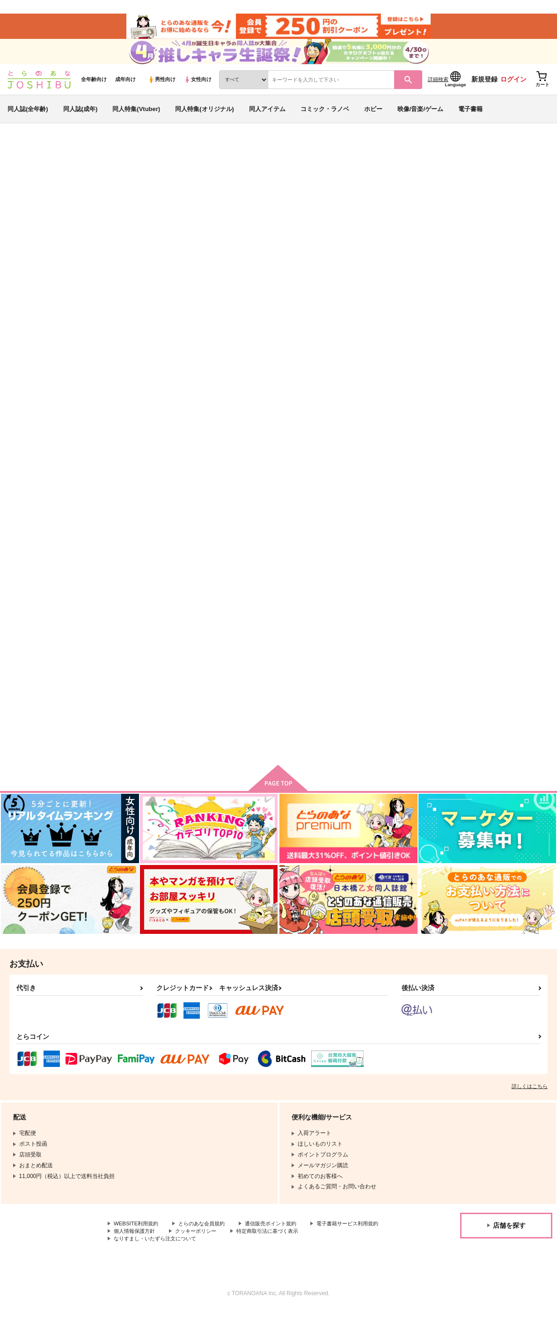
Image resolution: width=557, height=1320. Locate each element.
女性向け (198, 85)
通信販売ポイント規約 (280, 1233)
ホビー (373, 114)
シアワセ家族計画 (316, 199)
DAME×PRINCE (28, 208)
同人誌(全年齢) (27, 114)
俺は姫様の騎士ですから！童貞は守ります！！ (424, 199)
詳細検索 (438, 85)
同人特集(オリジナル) (204, 114)
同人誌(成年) (80, 114)
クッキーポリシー (288, 1241)
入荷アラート (410, 180)
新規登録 (484, 85)
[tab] (218, 296)
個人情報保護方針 (223, 1241)
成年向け (125, 85)
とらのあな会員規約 (207, 1233)
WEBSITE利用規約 (137, 1233)
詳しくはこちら (530, 1095)
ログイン (513, 85)
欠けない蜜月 (309, 445)
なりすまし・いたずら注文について (246, 1248)
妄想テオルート (489, 445)
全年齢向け (94, 85)
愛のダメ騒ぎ (397, 445)
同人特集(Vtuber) (136, 114)
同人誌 (61, 155)
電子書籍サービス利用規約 (147, 1241)
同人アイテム (267, 114)
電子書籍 (470, 114)
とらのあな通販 (24, 155)
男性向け (162, 85)
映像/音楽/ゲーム (420, 114)
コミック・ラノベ (324, 114)
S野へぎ (82, 199)
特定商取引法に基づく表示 (147, 1248)
